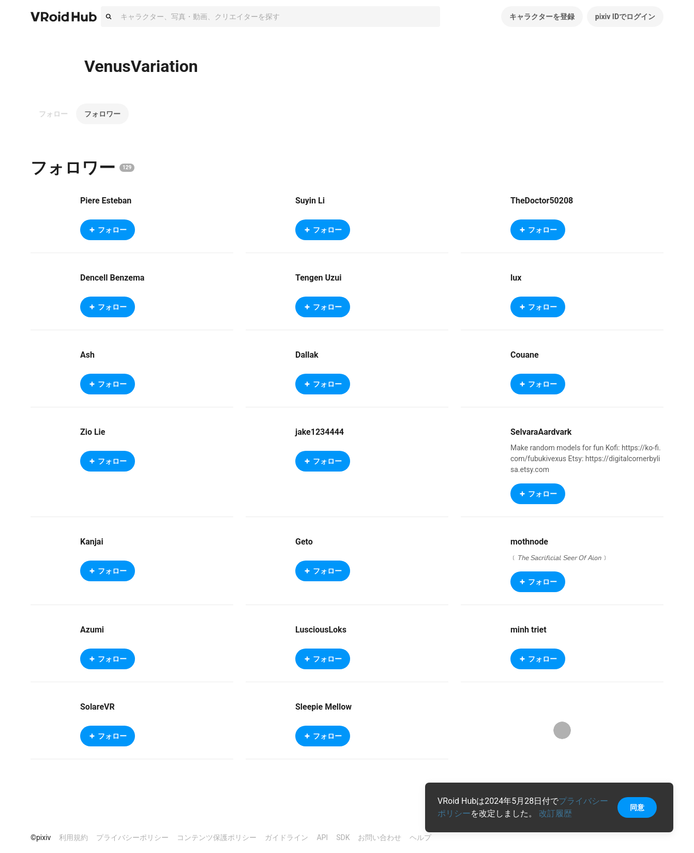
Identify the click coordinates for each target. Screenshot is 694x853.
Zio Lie (92, 432)
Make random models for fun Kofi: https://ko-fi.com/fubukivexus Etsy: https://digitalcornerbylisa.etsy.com (585, 459)
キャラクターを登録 (542, 16)
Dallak (307, 355)
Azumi (92, 630)
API (322, 837)
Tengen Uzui (318, 278)
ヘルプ (420, 837)
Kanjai (91, 542)
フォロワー (102, 114)
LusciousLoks (320, 630)
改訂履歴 (555, 813)
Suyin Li (310, 200)
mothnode (529, 542)
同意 (637, 807)
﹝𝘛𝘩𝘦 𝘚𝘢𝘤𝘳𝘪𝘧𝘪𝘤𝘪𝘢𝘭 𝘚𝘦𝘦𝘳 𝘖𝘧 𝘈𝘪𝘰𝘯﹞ (559, 557)
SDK (343, 837)
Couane (524, 355)
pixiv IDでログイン (625, 16)
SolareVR (97, 707)
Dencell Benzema (112, 278)
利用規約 (73, 837)
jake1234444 (319, 432)
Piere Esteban (105, 200)
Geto (304, 542)
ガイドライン (286, 837)
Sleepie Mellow (323, 707)
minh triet (528, 630)
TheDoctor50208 (541, 200)
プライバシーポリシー (132, 837)
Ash (87, 355)
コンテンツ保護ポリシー (217, 837)
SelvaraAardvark (540, 432)
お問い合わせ (379, 837)
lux (515, 278)
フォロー (53, 114)
